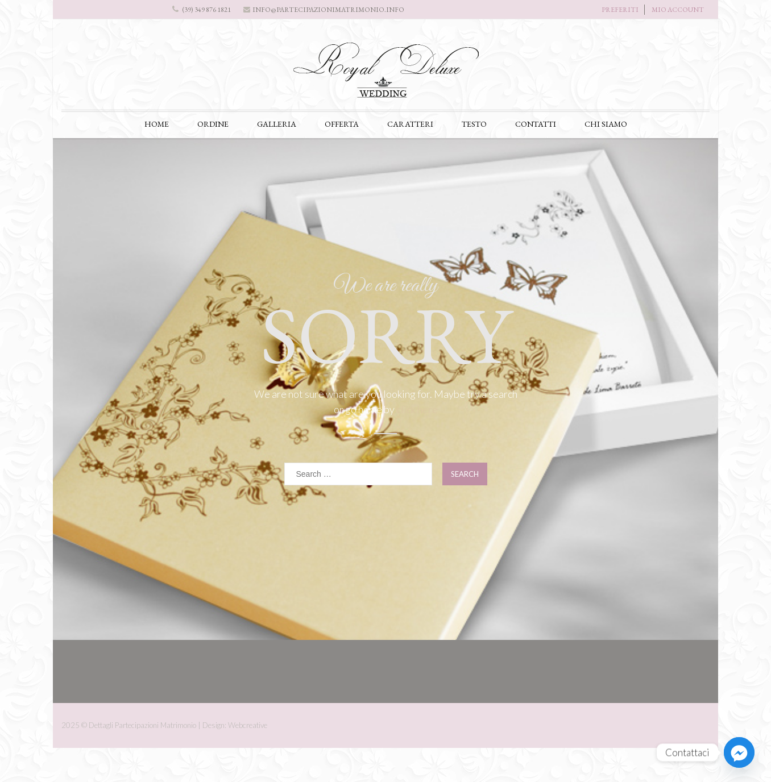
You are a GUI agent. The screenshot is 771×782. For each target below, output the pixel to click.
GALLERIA (276, 124)
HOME (156, 124)
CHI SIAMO (606, 124)
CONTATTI (535, 124)
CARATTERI (410, 124)
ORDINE (213, 124)
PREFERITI (620, 9)
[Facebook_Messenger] (739, 752)
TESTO (474, 124)
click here (417, 409)
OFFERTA (342, 124)
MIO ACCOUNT (678, 9)
